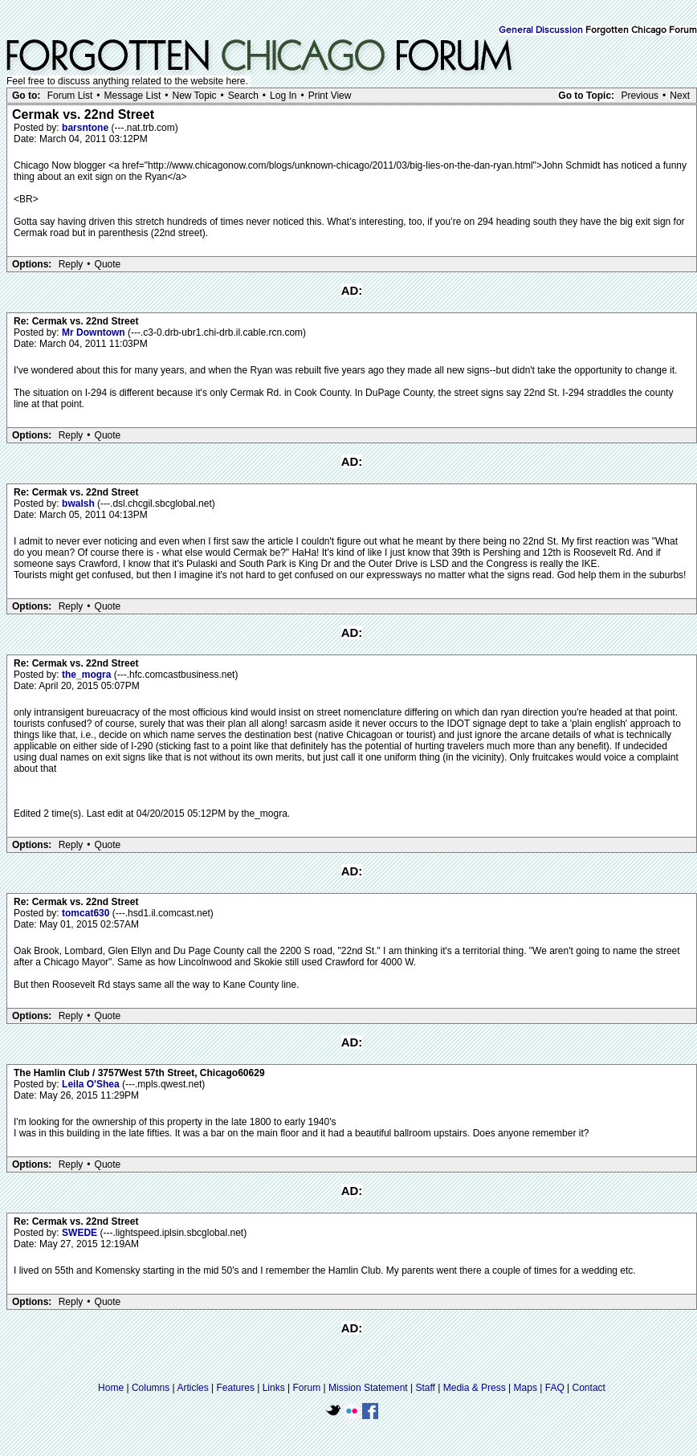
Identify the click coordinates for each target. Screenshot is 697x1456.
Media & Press (474, 1387)
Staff (424, 1387)
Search (243, 95)
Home (111, 1387)
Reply (71, 264)
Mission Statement (368, 1387)
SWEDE (81, 1232)
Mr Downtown (95, 332)
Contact (589, 1387)
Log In (283, 95)
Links (274, 1387)
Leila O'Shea (92, 1084)
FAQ (555, 1387)
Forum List (70, 95)
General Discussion (541, 30)
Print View (330, 95)
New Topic (194, 95)
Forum (307, 1387)
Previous (639, 95)
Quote (108, 264)
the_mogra (88, 674)
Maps (525, 1387)
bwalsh (79, 503)
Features (236, 1387)
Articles (192, 1387)
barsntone (86, 127)
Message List (132, 95)
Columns (150, 1387)
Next (680, 95)
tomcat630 (87, 913)
